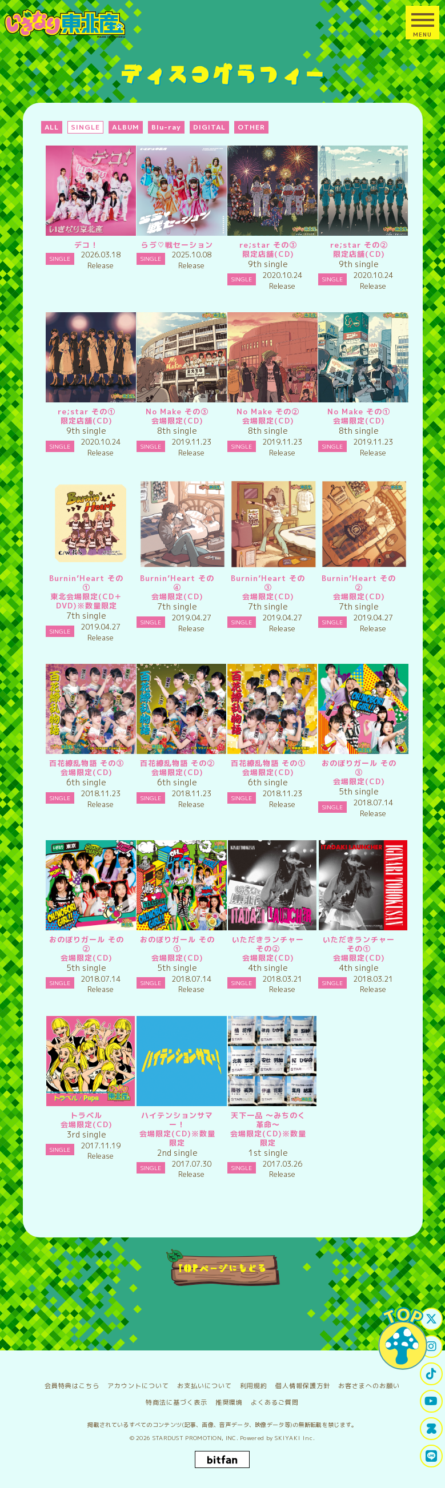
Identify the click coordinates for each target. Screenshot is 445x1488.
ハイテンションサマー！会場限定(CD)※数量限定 (177, 1129)
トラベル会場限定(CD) (87, 1120)
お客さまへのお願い (369, 1385)
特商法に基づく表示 (176, 1402)
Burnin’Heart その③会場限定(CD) (268, 587)
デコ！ (86, 245)
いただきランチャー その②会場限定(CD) (272, 948)
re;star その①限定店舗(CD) (86, 416)
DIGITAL (209, 127)
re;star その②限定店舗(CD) (359, 249)
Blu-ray (166, 127)
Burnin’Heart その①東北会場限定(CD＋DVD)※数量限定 (86, 592)
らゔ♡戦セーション (177, 245)
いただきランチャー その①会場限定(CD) (363, 948)
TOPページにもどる (222, 1268)
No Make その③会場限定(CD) (177, 416)
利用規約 (253, 1385)
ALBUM (125, 127)
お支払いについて (204, 1385)
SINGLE (85, 127)
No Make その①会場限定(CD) (358, 416)
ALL (52, 127)
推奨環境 (229, 1402)
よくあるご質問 (275, 1402)
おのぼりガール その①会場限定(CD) (177, 948)
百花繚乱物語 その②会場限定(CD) (177, 767)
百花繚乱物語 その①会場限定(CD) (268, 767)
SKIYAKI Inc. (295, 1438)
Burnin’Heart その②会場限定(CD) (359, 587)
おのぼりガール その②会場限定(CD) (86, 948)
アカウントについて (138, 1385)
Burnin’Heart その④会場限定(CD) (177, 587)
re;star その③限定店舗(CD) (268, 249)
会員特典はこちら (72, 1385)
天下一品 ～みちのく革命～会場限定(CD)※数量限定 (268, 1129)
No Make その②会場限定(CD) (267, 416)
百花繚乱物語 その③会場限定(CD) (86, 767)
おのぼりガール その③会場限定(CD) (359, 772)
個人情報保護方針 (302, 1385)
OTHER (251, 127)
